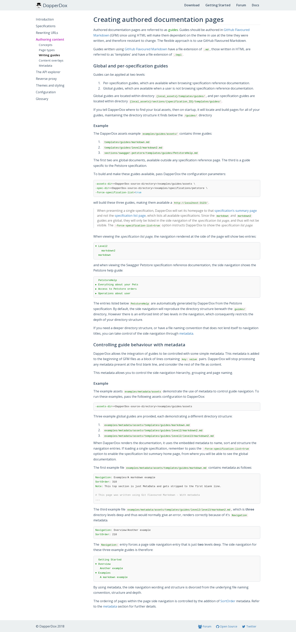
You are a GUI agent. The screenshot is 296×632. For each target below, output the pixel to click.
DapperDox (51, 5)
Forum (241, 5)
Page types (47, 50)
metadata (186, 333)
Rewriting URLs (47, 33)
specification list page (130, 215)
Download (191, 5)
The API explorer (48, 72)
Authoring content (50, 39)
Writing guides (49, 55)
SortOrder (227, 601)
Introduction (45, 19)
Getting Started (217, 5)
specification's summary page (235, 210)
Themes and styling (50, 85)
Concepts (45, 45)
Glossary (42, 99)
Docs (255, 5)
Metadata (45, 65)
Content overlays (51, 60)
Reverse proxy (46, 79)
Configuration (46, 92)
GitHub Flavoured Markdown (146, 49)
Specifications (46, 26)
